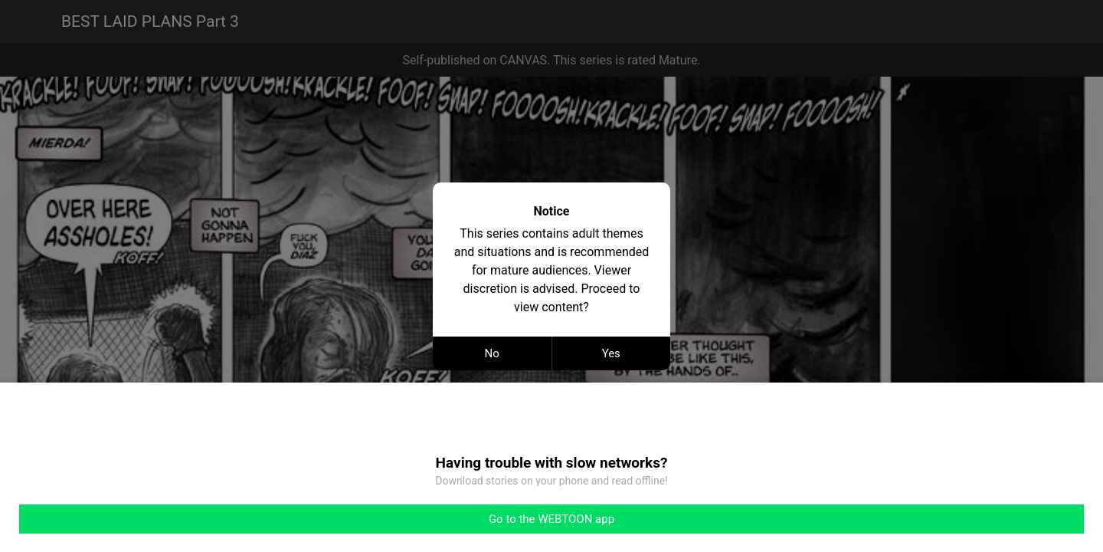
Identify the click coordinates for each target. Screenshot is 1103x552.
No (492, 353)
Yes (611, 353)
